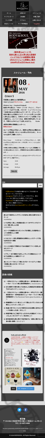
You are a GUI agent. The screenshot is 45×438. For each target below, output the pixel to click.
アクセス (23, 20)
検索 (3, 182)
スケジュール (37, 13)
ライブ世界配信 (23, 24)
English (37, 24)
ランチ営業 (8, 20)
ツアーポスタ (32, 102)
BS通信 (22, 17)
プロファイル (18, 102)
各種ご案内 (36, 17)
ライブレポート (9, 17)
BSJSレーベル (8, 24)
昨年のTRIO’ (7, 127)
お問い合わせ (37, 20)
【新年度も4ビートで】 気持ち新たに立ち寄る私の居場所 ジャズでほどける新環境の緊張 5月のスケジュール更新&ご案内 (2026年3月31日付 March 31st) (22, 57)
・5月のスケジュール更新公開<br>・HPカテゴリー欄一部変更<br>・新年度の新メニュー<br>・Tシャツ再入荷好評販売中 (24, 294)
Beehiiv (26, 316)
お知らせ (23, 13)
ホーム (9, 13)
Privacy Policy (32, 428)
